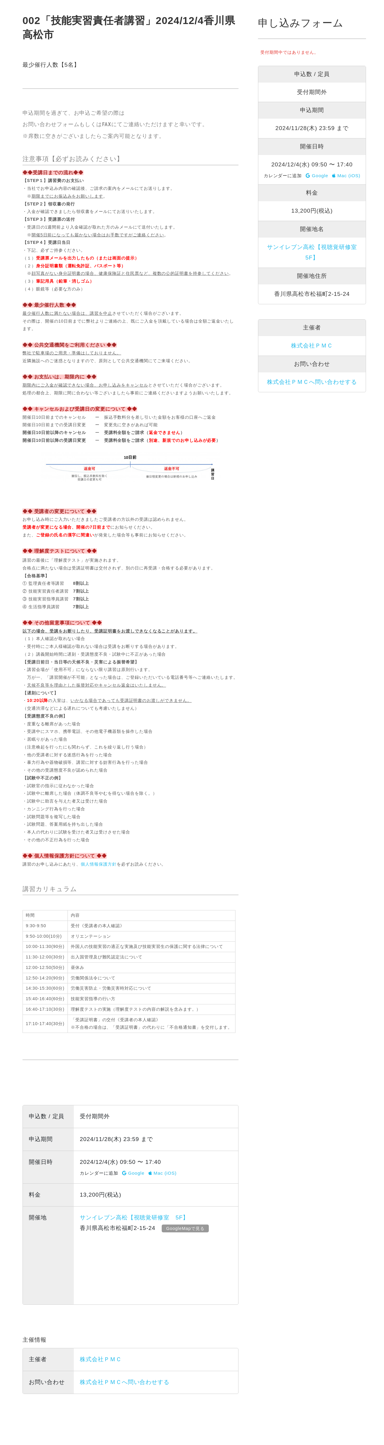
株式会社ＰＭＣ (101, 1359)
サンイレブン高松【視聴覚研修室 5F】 (134, 1217)
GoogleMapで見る (186, 1228)
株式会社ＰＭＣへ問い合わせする (125, 1382)
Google (133, 1173)
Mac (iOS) (162, 1173)
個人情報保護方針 (99, 864)
